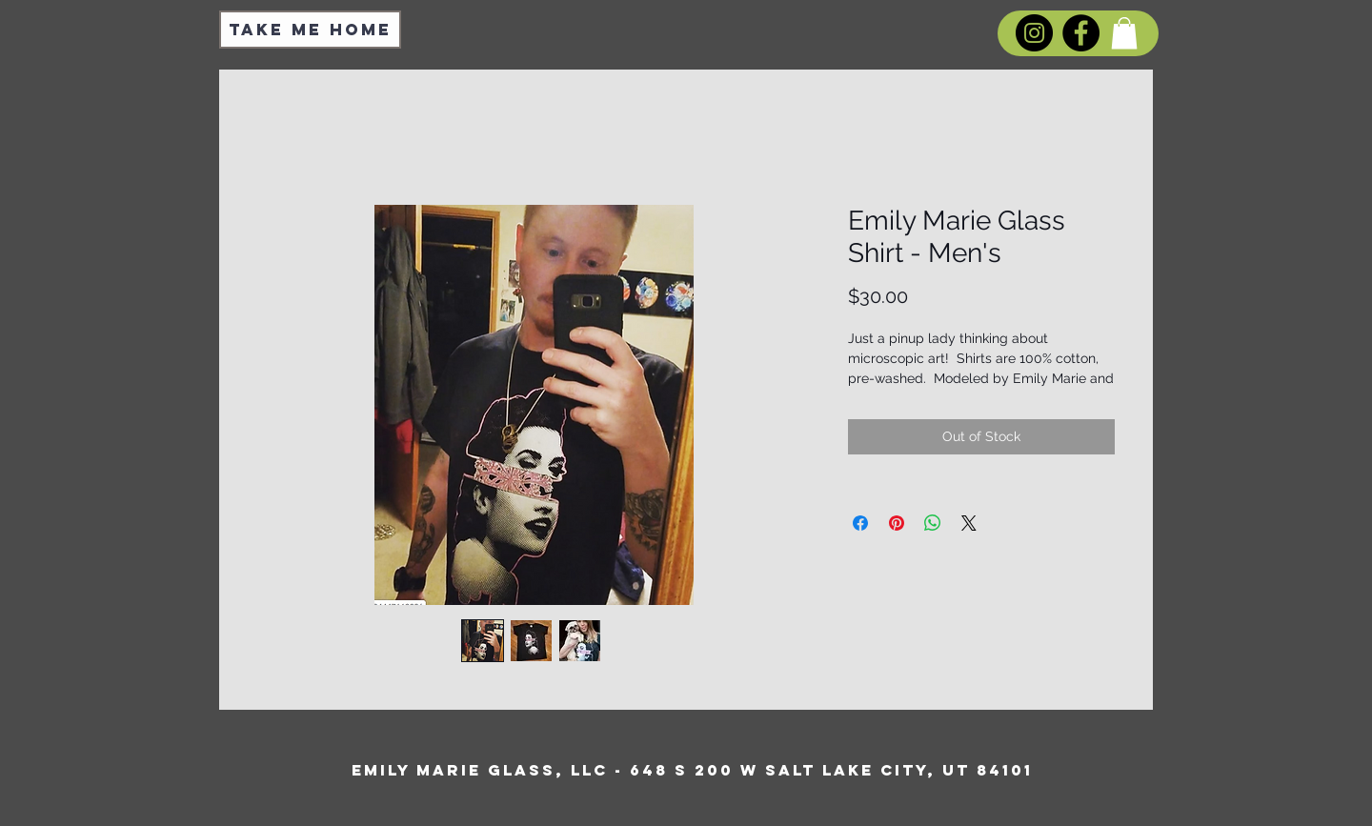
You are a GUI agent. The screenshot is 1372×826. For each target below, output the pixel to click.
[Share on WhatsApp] (932, 523)
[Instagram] (1034, 32)
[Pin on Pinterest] (896, 523)
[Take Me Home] (310, 29)
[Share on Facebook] (860, 523)
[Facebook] (1081, 32)
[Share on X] (969, 523)
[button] (1124, 33)
